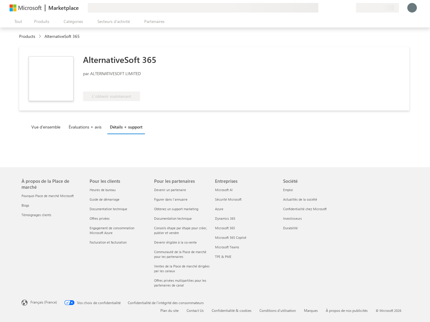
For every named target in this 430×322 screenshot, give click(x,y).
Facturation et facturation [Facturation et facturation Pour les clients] (108, 242)
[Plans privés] (351, 8)
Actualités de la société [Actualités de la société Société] (300, 199)
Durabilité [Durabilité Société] (290, 228)
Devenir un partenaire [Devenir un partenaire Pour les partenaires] (170, 190)
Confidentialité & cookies (231, 310)
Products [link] (27, 36)
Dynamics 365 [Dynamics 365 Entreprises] (225, 218)
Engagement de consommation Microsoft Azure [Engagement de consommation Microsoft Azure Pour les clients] (112, 230)
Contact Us (195, 310)
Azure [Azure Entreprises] (219, 209)
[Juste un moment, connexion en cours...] (412, 8)
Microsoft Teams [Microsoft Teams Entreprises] (227, 247)
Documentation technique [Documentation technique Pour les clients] (108, 209)
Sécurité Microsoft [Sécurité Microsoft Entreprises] (228, 199)
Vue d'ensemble (45, 127)
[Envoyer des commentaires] (329, 8)
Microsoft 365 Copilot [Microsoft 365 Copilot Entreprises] (230, 237)
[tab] (47, 126)
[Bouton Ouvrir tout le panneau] (17, 21)
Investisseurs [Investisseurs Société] (292, 218)
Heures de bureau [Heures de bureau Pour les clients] (103, 190)
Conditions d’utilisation (277, 310)
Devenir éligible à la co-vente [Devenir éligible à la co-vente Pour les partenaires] (175, 242)
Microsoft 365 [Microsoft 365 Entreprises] (225, 228)
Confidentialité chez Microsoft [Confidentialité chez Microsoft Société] (305, 209)
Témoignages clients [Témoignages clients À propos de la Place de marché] (36, 215)
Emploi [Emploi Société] (288, 190)
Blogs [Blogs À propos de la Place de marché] (25, 205)
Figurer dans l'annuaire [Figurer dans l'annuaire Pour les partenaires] (171, 199)
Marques (311, 310)
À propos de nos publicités (347, 310)
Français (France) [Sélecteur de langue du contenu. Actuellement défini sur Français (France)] (43, 302)
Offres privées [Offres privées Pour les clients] (100, 218)
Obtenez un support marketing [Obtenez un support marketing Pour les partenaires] (176, 209)
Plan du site (169, 310)
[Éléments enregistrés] (344, 8)
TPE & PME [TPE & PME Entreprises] (223, 256)
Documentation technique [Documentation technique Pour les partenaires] (173, 218)
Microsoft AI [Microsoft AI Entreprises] (224, 190)
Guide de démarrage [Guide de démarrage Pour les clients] (104, 199)
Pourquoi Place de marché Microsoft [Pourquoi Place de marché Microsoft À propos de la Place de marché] (48, 195)
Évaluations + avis (85, 127)
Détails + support (126, 127)
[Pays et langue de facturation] (377, 8)
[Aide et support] (336, 8)
